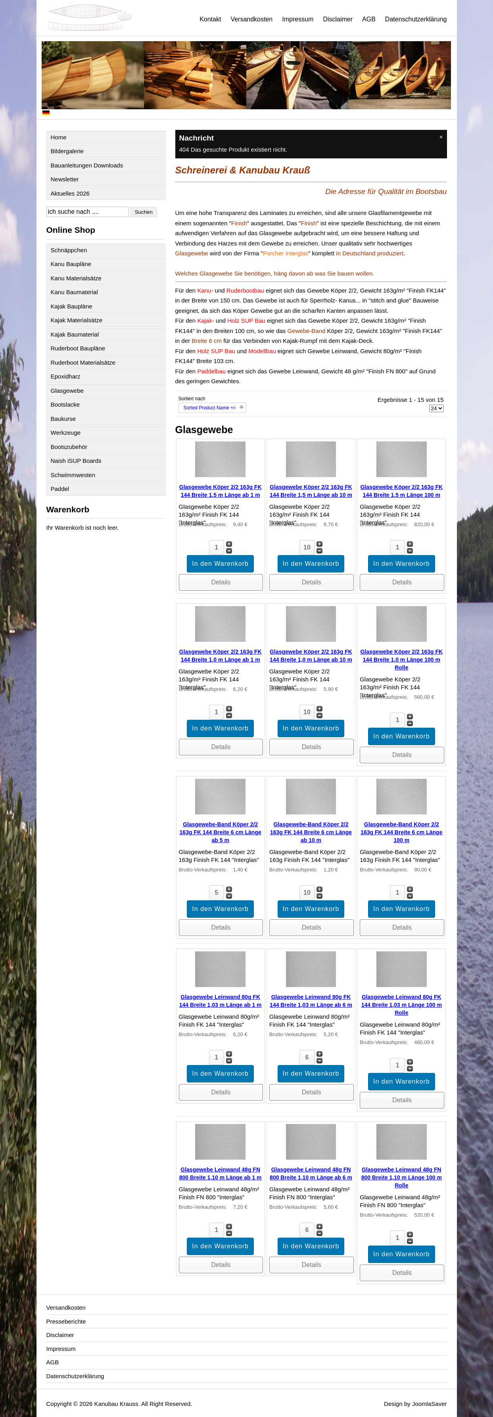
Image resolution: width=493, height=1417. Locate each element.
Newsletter (65, 179)
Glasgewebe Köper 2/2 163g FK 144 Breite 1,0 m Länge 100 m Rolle (401, 660)
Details (220, 582)
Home (59, 137)
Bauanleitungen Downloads (87, 165)
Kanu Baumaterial (74, 292)
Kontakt (210, 19)
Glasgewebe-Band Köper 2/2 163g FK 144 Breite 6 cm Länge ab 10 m (311, 832)
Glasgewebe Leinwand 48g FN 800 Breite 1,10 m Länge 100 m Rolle (401, 1177)
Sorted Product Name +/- (210, 408)
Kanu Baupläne (71, 264)
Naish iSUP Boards (76, 460)
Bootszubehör (69, 446)
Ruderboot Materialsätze (83, 362)
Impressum (297, 19)
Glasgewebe (67, 390)
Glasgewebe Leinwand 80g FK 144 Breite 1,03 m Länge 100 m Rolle (401, 1005)
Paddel (60, 488)
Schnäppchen (69, 250)
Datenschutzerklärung (416, 19)
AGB (369, 19)
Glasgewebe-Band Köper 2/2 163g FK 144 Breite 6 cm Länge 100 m (401, 832)
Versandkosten (251, 19)
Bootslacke (65, 404)
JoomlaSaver (429, 1403)
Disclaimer (338, 19)
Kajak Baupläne (71, 306)
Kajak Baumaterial (75, 334)
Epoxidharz (66, 376)
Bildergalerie (67, 151)
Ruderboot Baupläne (78, 348)
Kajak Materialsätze (77, 320)
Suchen (144, 212)
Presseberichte (66, 1321)
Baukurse (63, 418)
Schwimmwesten (73, 475)
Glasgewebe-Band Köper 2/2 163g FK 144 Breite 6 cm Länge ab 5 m (220, 832)
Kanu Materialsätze (76, 278)
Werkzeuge (66, 432)
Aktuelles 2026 (70, 193)
